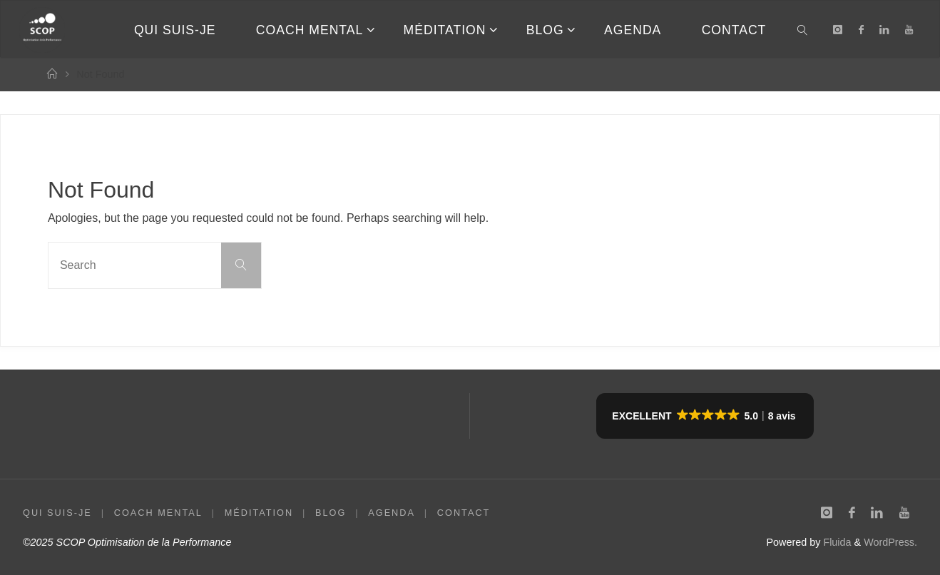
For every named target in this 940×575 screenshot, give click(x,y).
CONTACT (465, 512)
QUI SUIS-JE (57, 512)
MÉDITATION (260, 512)
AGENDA (393, 512)
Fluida (835, 542)
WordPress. (890, 542)
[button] (704, 416)
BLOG (332, 512)
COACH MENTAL (158, 512)
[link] (803, 29)
